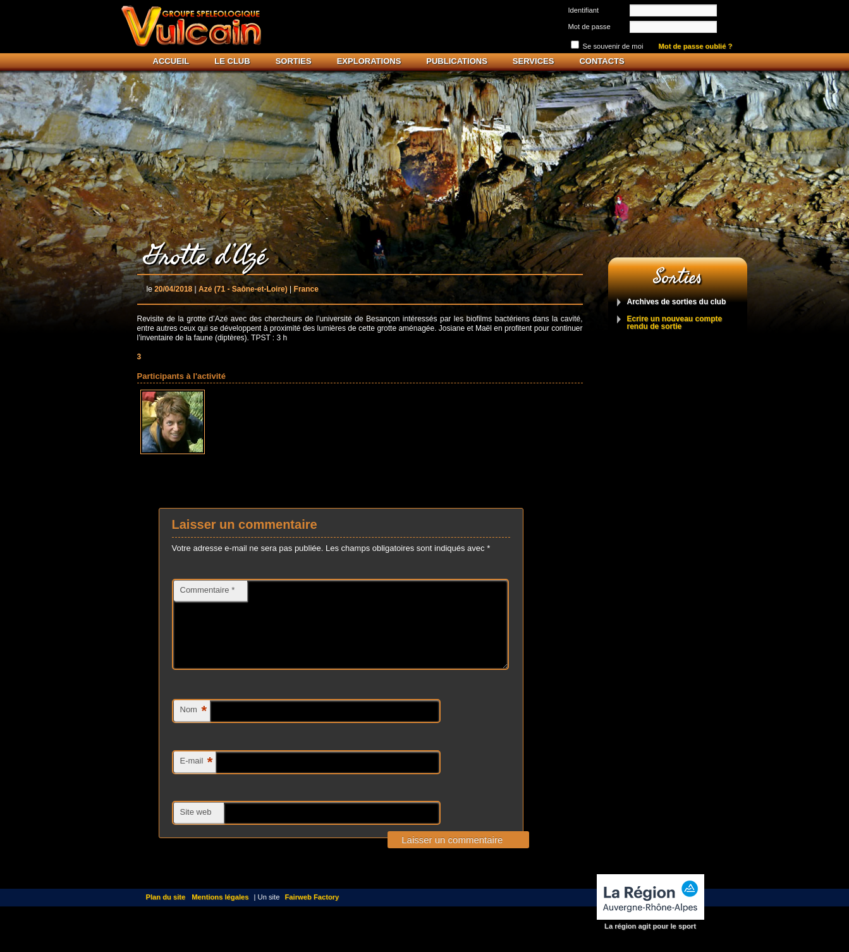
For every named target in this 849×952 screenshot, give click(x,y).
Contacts (601, 61)
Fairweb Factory (312, 912)
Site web (196, 827)
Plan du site (166, 912)
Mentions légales (220, 912)
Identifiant (583, 10)
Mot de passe (589, 26)
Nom (193, 726)
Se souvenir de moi (613, 46)
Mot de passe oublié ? (696, 46)
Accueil (171, 61)
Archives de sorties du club (676, 302)
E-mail (196, 778)
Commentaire (207, 590)
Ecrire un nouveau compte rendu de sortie (675, 323)
